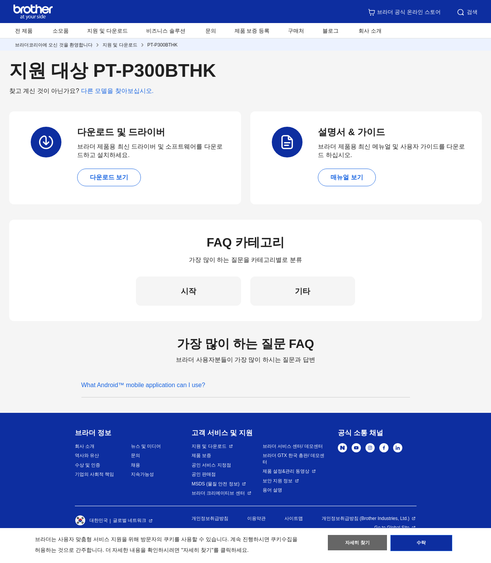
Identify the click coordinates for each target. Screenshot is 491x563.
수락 (421, 544)
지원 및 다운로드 (107, 31)
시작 (188, 291)
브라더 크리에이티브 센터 (218, 493)
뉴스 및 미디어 (146, 446)
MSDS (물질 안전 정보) (216, 484)
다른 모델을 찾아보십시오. (117, 91)
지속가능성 (142, 474)
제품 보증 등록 (252, 31)
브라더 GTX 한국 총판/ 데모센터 (293, 459)
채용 (135, 465)
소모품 (61, 31)
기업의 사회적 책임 (94, 474)
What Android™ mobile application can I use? (143, 385)
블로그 (330, 31)
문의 (210, 31)
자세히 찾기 (358, 544)
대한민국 (91, 520)
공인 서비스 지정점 (211, 465)
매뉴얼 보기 (347, 177)
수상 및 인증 (88, 465)
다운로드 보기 (109, 177)
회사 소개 (84, 446)
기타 (302, 291)
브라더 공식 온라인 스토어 (404, 12)
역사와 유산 (87, 455)
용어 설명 (272, 490)
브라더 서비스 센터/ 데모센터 (293, 446)
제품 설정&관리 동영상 (286, 471)
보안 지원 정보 (278, 481)
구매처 (296, 31)
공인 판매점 (204, 474)
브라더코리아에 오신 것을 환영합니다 (54, 45)
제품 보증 (201, 455)
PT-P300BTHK (162, 45)
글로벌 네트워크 (129, 520)
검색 (467, 12)
